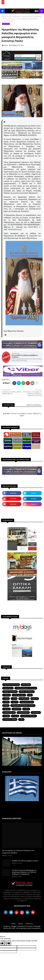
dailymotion (12, 510)
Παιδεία (26, 709)
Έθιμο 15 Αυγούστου (10, 691)
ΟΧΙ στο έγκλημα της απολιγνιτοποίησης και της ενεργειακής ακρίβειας (18, 851)
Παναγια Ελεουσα (9, 712)
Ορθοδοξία (16, 17)
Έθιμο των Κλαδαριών (27, 691)
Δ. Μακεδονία (25, 698)
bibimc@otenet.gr (15, 229)
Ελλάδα (6, 702)
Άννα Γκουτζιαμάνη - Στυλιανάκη (26, 688)
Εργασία (15, 702)
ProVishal (29, 926)
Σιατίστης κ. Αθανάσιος (29, 716)
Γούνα (15, 698)
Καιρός (6, 705)
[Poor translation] (7, 943)
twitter (33, 493)
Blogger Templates (17, 926)
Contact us (29, 924)
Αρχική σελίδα (6, 17)
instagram (33, 504)
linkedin (33, 499)
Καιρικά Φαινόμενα (27, 702)
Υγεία (21, 719)
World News (26, 685)
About (20, 924)
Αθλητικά (7, 695)
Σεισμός (6, 716)
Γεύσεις (6, 698)
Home (13, 924)
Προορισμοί (36, 712)
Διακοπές (35, 698)
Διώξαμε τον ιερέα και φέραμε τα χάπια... (25, 861)
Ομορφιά (7, 709)
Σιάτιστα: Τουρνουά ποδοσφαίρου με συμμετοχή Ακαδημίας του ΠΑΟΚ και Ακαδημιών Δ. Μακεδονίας (24, 872)
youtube (13, 499)
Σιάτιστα (15, 716)
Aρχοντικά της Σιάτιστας (11, 685)
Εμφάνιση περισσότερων (33, 405)
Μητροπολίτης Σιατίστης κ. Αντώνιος (23, 705)
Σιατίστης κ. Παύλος (10, 719)
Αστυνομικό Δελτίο (19, 695)
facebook (13, 493)
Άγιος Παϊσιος (8, 688)
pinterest (13, 504)
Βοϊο (30, 695)
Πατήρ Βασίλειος (24, 712)
